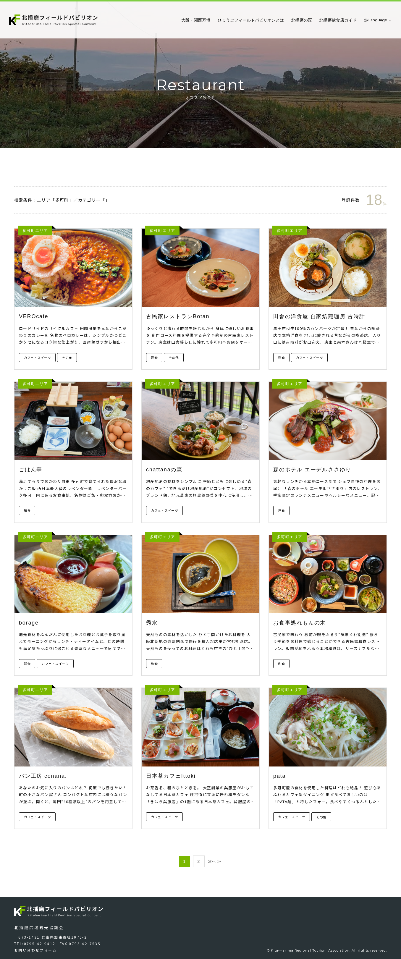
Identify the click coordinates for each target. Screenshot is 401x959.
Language (377, 20)
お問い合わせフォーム (35, 949)
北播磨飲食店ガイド (338, 20)
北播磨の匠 (301, 20)
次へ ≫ (214, 861)
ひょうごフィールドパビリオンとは (251, 20)
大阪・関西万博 (195, 20)
